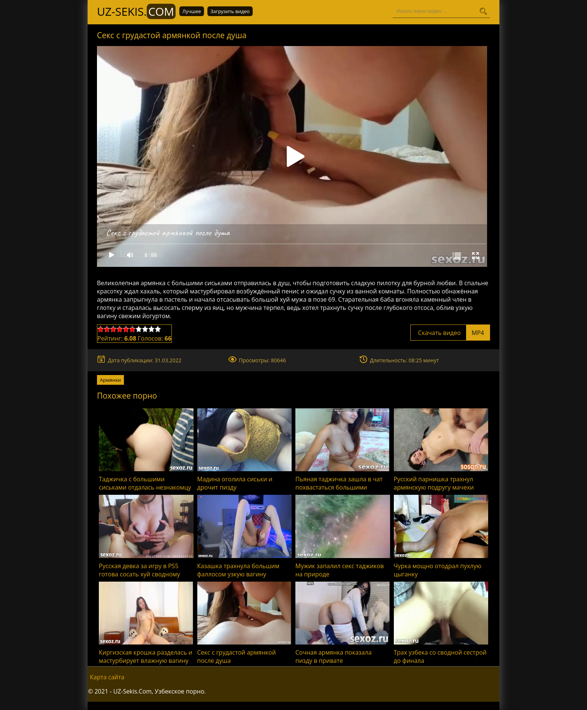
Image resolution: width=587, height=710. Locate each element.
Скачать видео (450, 333)
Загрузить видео (230, 11)
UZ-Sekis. (136, 11)
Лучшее (191, 11)
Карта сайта (107, 677)
